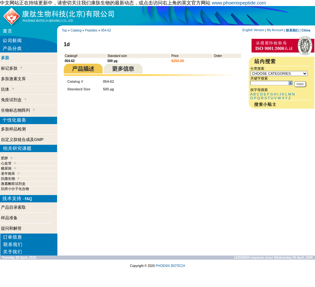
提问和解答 (11, 228)
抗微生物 (8, 178)
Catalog (75, 30)
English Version (253, 30)
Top (64, 30)
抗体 (7, 89)
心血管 (6, 163)
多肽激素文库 (13, 78)
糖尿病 (6, 168)
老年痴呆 (8, 173)
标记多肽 (12, 68)
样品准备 (9, 217)
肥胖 (4, 158)
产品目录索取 (13, 207)
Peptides (91, 30)
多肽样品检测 (13, 129)
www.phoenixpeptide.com (239, 2)
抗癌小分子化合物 (15, 189)
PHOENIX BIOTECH (170, 266)
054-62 (106, 30)
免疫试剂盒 (14, 99)
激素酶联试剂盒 (13, 184)
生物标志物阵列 (18, 110)
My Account (275, 30)
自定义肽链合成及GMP (22, 139)
